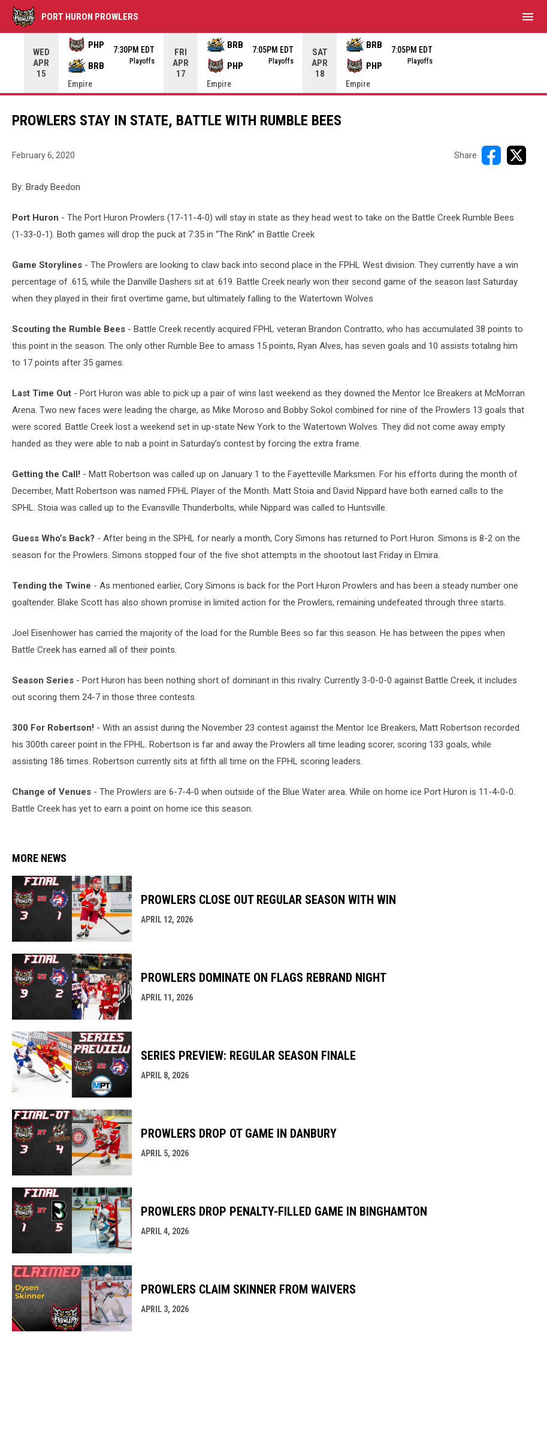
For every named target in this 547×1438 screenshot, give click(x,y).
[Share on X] (516, 155)
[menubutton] (528, 17)
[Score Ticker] (273, 63)
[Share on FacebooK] (491, 155)
